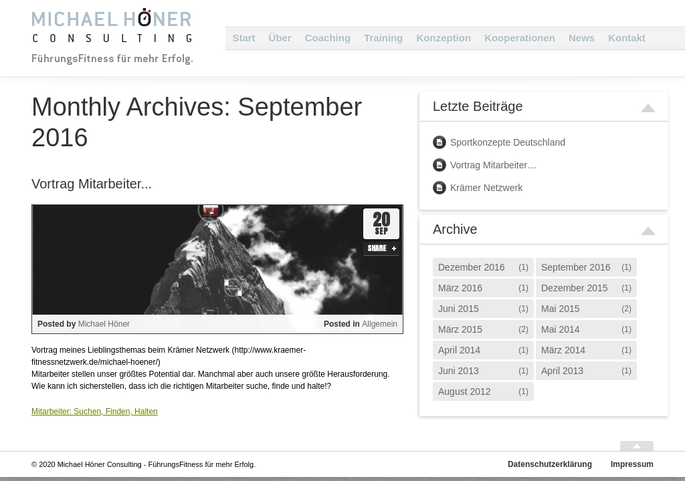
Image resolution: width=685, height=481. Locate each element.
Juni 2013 (458, 370)
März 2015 (460, 329)
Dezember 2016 (471, 267)
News (582, 37)
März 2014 (563, 350)
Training (383, 37)
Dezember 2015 (574, 288)
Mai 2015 (560, 308)
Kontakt (627, 37)
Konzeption (443, 37)
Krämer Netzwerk (486, 187)
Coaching (328, 37)
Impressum (632, 464)
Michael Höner (104, 324)
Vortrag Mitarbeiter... (91, 183)
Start (243, 37)
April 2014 (459, 350)
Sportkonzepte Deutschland (507, 142)
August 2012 (464, 391)
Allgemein (379, 324)
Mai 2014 (560, 329)
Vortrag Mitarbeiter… (493, 165)
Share (377, 248)
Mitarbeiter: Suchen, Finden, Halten (94, 411)
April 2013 (562, 370)
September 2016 (576, 267)
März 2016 (460, 288)
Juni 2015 (458, 308)
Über (280, 37)
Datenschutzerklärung (550, 464)
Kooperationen (519, 37)
